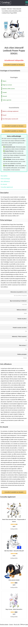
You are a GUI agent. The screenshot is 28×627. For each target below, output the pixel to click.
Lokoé (26, 624)
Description (4, 176)
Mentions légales (4, 624)
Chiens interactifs (17, 8)
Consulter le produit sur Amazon (14, 64)
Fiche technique (5, 178)
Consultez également (7, 187)
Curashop (3, 8)
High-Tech (9, 8)
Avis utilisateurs (5, 181)
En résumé (4, 184)
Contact (11, 624)
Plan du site (16, 624)
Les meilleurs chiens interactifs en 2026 (11, 11)
